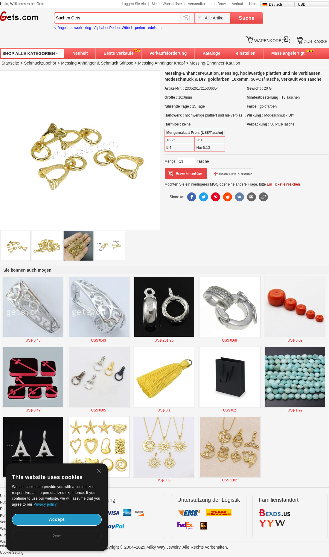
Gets (19, 16)
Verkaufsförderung (168, 53)
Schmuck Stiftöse (117, 63)
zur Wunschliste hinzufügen (232, 173)
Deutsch (275, 4)
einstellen (245, 53)
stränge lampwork (68, 28)
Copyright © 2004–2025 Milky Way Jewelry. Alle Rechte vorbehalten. (164, 547)
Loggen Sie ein (134, 4)
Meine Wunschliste (167, 4)
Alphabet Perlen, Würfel (113, 28)
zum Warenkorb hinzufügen (186, 173)
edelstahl (155, 28)
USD (301, 4)
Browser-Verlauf (230, 4)
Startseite (10, 63)
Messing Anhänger (78, 63)
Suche (247, 18)
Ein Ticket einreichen (283, 184)
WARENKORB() (272, 40)
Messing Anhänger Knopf (161, 63)
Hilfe (252, 4)
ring (88, 28)
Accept (57, 519)
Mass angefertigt (287, 53)
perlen (140, 28)
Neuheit (80, 53)
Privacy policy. (45, 504)
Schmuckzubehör (40, 63)
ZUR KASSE (316, 41)
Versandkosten (199, 4)
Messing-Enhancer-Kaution (215, 63)
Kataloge (211, 53)
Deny (57, 535)
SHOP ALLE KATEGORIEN (28, 53)
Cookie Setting (11, 552)
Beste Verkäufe (118, 53)
